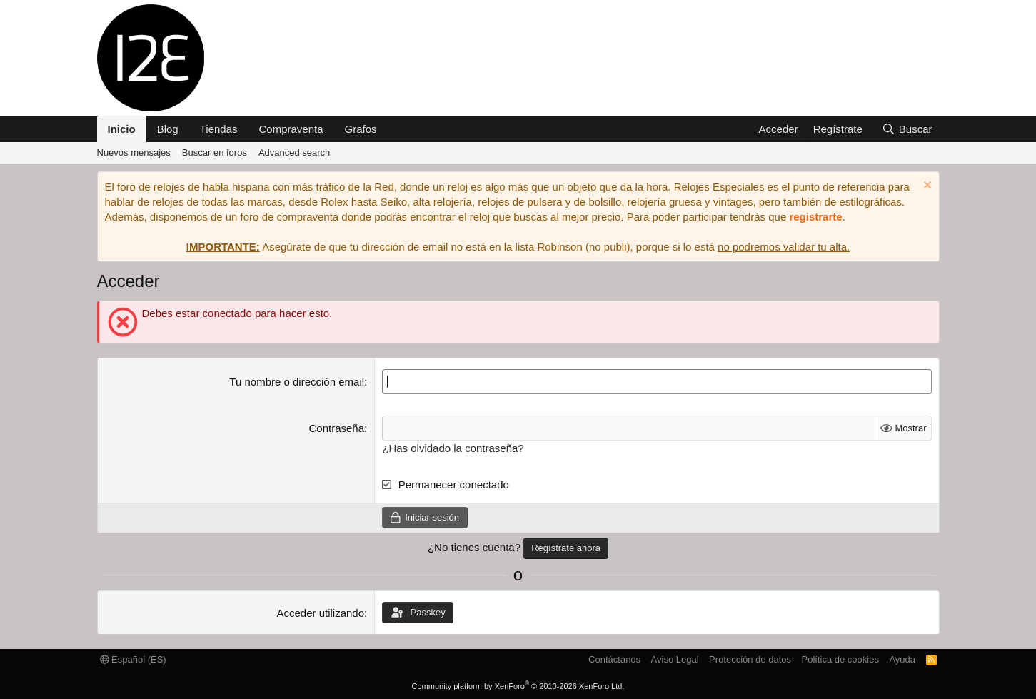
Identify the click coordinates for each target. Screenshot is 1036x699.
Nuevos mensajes (134, 152)
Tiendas (219, 129)
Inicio (122, 129)
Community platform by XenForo (518, 686)
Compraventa (291, 129)
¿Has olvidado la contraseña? (452, 448)
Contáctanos (614, 659)
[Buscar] (907, 129)
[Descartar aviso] (926, 186)
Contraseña (337, 428)
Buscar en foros (214, 152)
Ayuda (902, 659)
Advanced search (294, 152)
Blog (167, 129)
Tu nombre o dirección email (296, 382)
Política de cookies (839, 659)
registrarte (815, 217)
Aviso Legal (675, 659)
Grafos (361, 129)
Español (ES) (133, 659)
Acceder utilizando (320, 613)
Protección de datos (750, 659)
